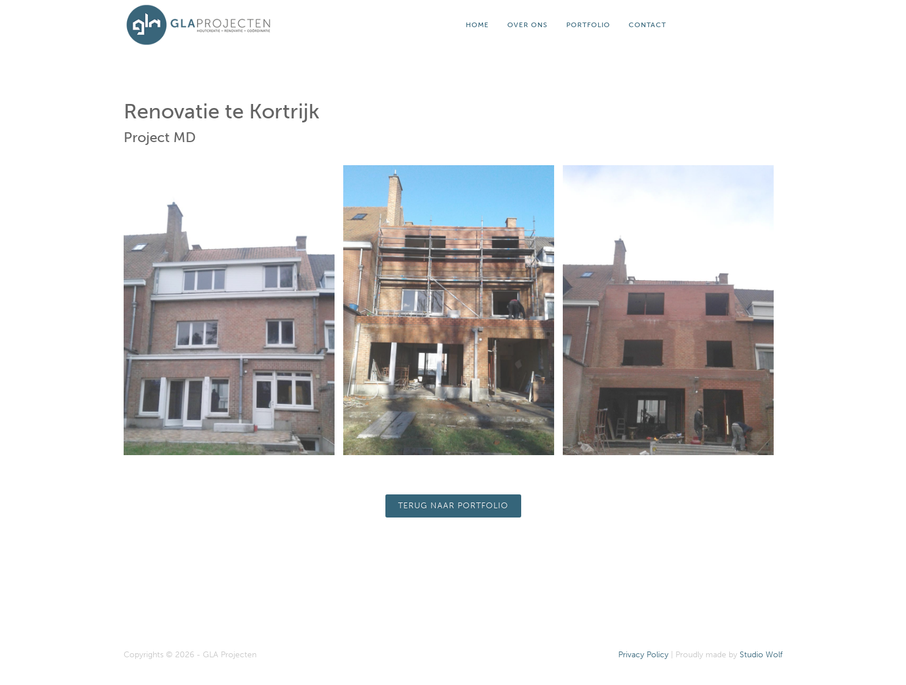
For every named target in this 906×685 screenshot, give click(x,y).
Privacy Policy (643, 655)
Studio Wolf (761, 655)
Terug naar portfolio (453, 506)
